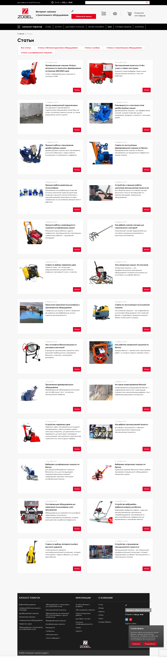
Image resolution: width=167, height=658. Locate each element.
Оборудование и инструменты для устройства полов (31, 628)
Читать (77, 90)
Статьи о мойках (92, 48)
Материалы (50, 631)
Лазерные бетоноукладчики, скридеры (30, 609)
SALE (110, 27)
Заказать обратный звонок (138, 610)
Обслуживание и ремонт (85, 610)
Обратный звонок (84, 16)
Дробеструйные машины (29, 613)
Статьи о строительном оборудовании (124, 48)
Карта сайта (130, 623)
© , (34, 653)
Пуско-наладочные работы (83, 614)
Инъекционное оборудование (30, 620)
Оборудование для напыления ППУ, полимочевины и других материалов (57, 615)
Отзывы (101, 608)
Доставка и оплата (75, 27)
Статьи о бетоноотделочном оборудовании (58, 48)
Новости (79, 631)
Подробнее (150, 644)
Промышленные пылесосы (56, 610)
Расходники (50, 628)
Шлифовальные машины (55, 624)
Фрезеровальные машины (56, 621)
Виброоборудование (27, 605)
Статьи (78, 628)
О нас (48, 27)
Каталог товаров (32, 27)
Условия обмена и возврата (83, 605)
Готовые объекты (123, 27)
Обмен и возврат (96, 27)
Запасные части (52, 635)
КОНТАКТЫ (139, 27)
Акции (100, 618)
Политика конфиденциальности (84, 623)
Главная (20, 34)
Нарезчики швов (25, 624)
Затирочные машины (27, 617)
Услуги (58, 27)
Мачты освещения (52, 638)
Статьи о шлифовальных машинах (36, 53)
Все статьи (26, 48)
